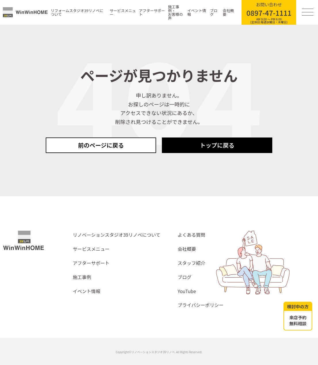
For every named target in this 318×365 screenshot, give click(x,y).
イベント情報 (196, 12)
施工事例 (82, 277)
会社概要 (228, 12)
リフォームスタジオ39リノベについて (77, 12)
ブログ (213, 12)
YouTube (187, 291)
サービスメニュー (123, 12)
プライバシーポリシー (201, 304)
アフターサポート (152, 12)
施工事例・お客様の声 (175, 12)
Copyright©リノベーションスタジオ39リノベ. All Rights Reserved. (159, 352)
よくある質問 (191, 234)
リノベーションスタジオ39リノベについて (116, 234)
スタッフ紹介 (191, 262)
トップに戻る (217, 145)
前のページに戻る (101, 145)
